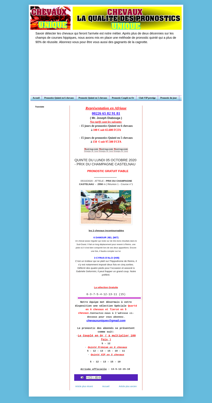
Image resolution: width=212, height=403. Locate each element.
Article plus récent (84, 386)
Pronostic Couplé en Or (123, 98)
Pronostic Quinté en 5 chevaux (93, 98)
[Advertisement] (106, 72)
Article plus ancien (128, 386)
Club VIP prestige (147, 98)
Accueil (36, 98)
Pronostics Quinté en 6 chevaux (59, 98)
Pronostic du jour (168, 98)
